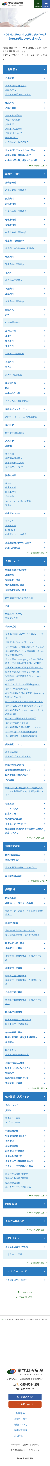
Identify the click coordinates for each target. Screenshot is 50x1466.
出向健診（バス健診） (15, 1151)
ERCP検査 (10, 530)
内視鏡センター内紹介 (15, 534)
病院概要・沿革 (12, 580)
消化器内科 (10, 204)
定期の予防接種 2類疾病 (16, 1178)
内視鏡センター (12, 513)
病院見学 (9, 1073)
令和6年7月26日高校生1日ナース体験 (23, 727)
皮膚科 (8, 336)
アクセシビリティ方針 (15, 1280)
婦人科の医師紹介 (13, 375)
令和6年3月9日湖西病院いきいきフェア (24, 706)
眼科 (7, 388)
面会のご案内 (11, 137)
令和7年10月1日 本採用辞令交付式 (22, 684)
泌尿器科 (9, 341)
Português (11, 1204)
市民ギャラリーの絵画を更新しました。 (24, 667)
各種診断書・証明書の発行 (18, 155)
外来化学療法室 (12, 548)
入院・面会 (10, 108)
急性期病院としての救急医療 (19, 598)
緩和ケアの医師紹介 (14, 433)
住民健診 (9, 1141)
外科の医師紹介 (12, 322)
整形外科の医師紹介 (14, 354)
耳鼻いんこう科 (12, 393)
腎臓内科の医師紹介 (14, 264)
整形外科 (9, 346)
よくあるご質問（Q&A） (17, 1247)
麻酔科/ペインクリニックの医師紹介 (22, 417)
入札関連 (9, 780)
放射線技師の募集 (13, 992)
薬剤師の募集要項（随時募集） (20, 930)
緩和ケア (9, 425)
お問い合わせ (12, 1238)
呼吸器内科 (10, 220)
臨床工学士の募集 (13, 1012)
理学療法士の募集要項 (15, 976)
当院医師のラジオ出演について (20, 642)
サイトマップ (33, 1450)
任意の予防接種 (12, 1183)
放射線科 (9, 496)
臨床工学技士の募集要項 (17, 1024)
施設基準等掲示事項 (14, 585)
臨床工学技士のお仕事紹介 (18, 1020)
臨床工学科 (10, 492)
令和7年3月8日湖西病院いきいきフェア (24, 701)
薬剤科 (8, 483)
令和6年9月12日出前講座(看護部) (21, 736)
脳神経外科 (10, 331)
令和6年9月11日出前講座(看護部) (21, 732)
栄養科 (8, 505)
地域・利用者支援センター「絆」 (21, 867)
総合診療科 (10, 182)
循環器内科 (10, 225)
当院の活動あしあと (16, 1221)
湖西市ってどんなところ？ (18, 1068)
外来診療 (9, 78)
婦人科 (8, 367)
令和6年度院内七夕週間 (16, 723)
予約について (11, 1105)
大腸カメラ (10, 525)
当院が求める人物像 (14, 1063)
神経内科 (9, 289)
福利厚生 (9, 1042)
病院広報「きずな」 (14, 614)
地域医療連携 (12, 846)
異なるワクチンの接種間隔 (18, 1187)
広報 (7, 606)
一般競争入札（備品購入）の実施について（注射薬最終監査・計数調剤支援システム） (24, 791)
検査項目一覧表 (12, 1118)
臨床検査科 (10, 487)
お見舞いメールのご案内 (17, 142)
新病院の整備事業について (18, 770)
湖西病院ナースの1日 (15, 467)
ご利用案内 (11, 69)
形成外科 (9, 362)
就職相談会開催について (17, 1078)
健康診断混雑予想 (13, 1156)
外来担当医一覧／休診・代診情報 (21, 160)
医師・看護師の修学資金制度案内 (21, 1037)
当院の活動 (10, 626)
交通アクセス (11, 814)
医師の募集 (10, 898)
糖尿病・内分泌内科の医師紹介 (20, 248)
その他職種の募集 (13, 1032)
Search (38, 6)
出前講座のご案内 (13, 876)
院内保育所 (10, 1050)
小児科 (8, 273)
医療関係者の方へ (13, 855)
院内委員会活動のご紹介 (17, 775)
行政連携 (9, 803)
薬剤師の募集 (11, 923)
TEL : (25, 1384)
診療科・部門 (12, 174)
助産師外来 (10, 383)
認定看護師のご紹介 (14, 463)
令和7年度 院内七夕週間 (16, 689)
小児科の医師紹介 (13, 280)
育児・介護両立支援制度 (17, 1054)
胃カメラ (9, 521)
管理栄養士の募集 (13, 1083)
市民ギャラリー (12, 618)
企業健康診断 (11, 1146)
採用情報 (10, 889)
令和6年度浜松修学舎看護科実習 (20, 718)
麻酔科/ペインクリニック (17, 409)
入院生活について (13, 124)
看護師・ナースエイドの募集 (19, 903)
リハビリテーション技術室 (18, 501)
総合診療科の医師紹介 (15, 190)
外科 (7, 315)
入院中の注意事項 (13, 129)
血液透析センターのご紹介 (18, 543)
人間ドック (10, 1110)
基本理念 (9, 575)
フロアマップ (11, 809)
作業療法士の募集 (13, 948)
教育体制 (9, 454)
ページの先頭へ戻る (36, 165)
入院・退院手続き (13, 115)
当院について (12, 561)
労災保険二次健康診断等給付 (19, 1161)
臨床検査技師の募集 (14, 943)
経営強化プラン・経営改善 (18, 756)
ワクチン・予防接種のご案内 (19, 1166)
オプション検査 (12, 1122)
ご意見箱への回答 (13, 1254)
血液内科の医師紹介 (14, 301)
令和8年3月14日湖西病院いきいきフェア (24, 647)
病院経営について (13, 744)
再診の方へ (10, 90)
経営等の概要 (11, 752)
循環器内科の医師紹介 (15, 232)
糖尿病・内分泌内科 (14, 241)
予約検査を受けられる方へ (18, 94)
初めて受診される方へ (15, 86)
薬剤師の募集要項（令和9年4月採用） (23, 935)
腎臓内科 (9, 257)
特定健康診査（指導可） (17, 1136)
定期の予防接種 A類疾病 (16, 1174)
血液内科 (9, 294)
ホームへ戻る (27, 1292)
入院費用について (13, 133)
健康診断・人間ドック (17, 1096)
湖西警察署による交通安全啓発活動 (22, 672)
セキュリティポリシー (15, 824)
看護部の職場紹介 (13, 458)
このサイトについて (16, 1271)
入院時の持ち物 (12, 120)
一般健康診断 (11, 1131)
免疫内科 (9, 199)
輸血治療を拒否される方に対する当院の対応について (24, 831)
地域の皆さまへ (12, 860)
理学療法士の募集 (13, 968)
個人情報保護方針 (13, 819)
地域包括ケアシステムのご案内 (20, 150)
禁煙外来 (9, 310)
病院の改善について (14, 765)
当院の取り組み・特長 (15, 590)
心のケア (9, 441)
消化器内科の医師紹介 (15, 211)
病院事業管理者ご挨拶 (15, 570)
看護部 (8, 446)
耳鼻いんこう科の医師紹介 (18, 401)
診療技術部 (10, 475)
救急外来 (9, 103)
